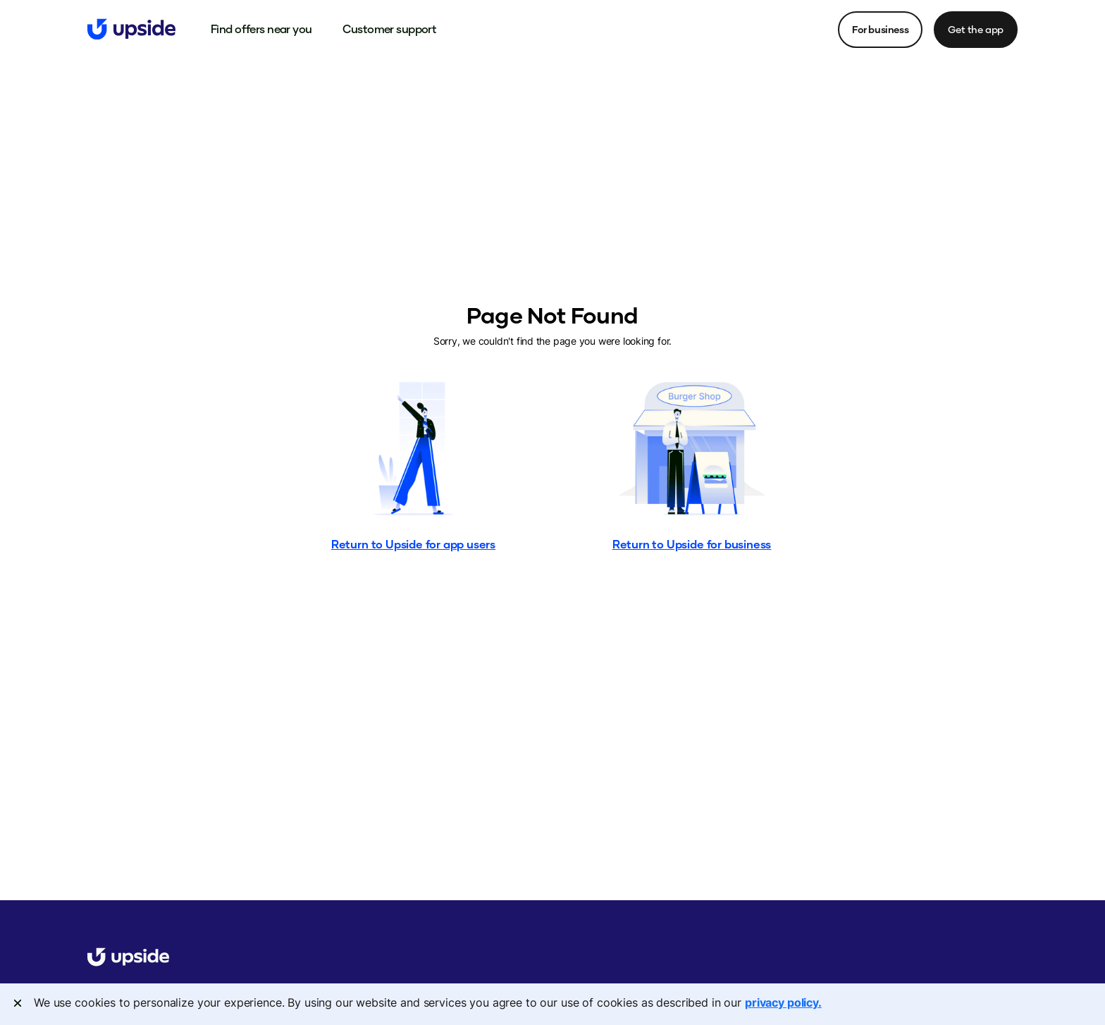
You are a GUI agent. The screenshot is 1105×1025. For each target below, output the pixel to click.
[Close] (17, 1003)
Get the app (976, 29)
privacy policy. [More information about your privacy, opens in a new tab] (783, 1002)
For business (880, 29)
